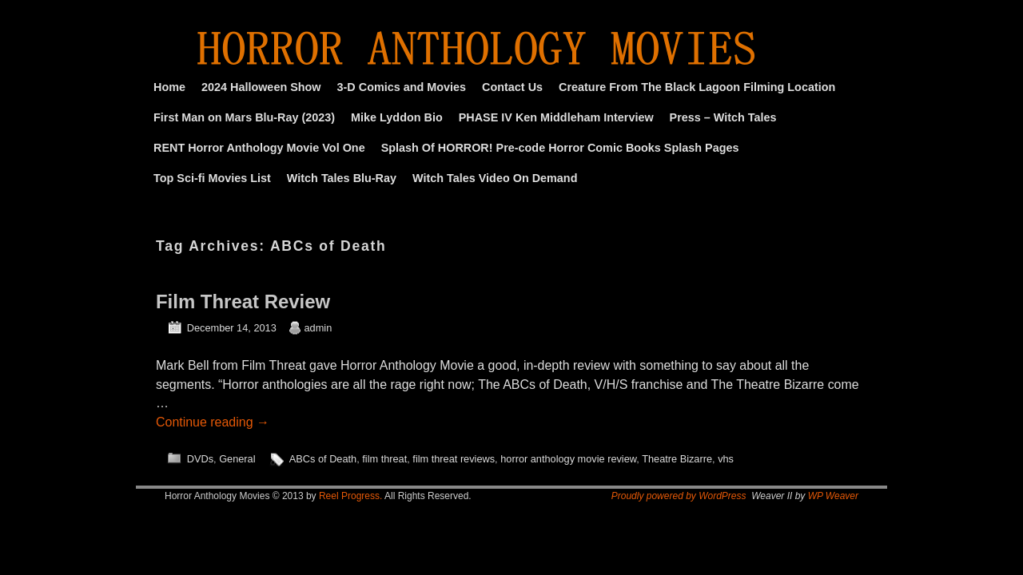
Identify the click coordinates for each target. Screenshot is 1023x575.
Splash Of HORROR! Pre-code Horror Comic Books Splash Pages (560, 147)
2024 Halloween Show (261, 87)
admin (318, 328)
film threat (384, 459)
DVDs (200, 459)
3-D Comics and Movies (402, 87)
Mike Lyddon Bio (397, 117)
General (237, 459)
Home (169, 87)
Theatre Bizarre (677, 459)
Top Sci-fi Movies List (212, 178)
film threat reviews (453, 459)
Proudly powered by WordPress (678, 496)
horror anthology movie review (568, 459)
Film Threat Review (243, 301)
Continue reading (212, 422)
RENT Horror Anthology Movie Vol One (259, 147)
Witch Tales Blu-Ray (341, 178)
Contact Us (512, 87)
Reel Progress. (350, 496)
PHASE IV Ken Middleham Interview (556, 117)
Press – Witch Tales (723, 117)
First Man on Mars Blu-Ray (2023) (244, 117)
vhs (726, 459)
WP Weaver (833, 496)
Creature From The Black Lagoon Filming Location (697, 87)
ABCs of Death (322, 459)
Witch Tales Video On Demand (494, 178)
